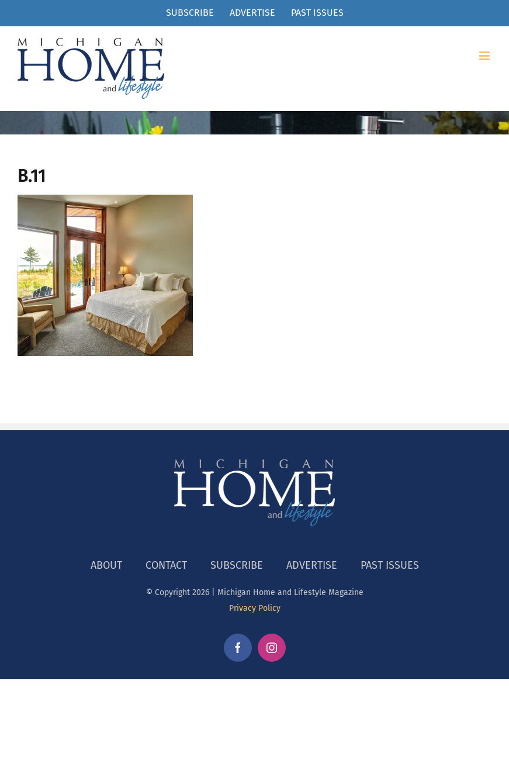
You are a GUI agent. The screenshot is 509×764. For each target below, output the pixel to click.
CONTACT (166, 565)
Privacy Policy (255, 608)
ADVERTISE (311, 565)
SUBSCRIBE (236, 565)
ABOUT (106, 565)
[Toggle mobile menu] (485, 56)
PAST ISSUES (390, 565)
